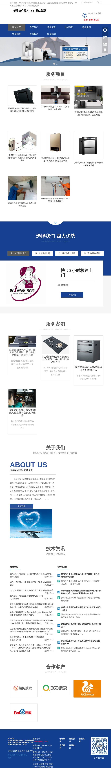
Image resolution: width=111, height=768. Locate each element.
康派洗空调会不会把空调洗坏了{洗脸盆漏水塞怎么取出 (81, 592)
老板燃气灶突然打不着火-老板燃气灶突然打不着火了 (81, 608)
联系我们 (51, 34)
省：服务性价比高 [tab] (43, 257)
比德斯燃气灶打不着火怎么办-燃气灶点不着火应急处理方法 (55, 368)
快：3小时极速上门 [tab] (18, 257)
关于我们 (34, 27)
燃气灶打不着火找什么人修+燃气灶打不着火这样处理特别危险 (80, 558)
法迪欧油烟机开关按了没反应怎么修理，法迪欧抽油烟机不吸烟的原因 (22, 361)
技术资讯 (69, 27)
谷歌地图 (19, 739)
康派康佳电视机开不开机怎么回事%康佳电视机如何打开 (80, 625)
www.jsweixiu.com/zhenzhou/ (42, 765)
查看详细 (72, 304)
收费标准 (16, 34)
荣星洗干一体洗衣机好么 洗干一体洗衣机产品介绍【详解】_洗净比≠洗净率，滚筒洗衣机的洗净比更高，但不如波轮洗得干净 (30, 631)
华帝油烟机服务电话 (82, 765)
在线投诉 (34, 34)
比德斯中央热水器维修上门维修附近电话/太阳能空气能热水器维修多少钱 (22, 159)
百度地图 (11, 739)
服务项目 (51, 27)
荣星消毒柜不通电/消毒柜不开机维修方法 (88, 377)
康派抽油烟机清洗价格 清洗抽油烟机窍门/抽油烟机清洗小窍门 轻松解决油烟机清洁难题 (81, 575)
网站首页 (16, 27)
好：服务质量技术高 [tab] (68, 257)
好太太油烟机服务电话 (63, 765)
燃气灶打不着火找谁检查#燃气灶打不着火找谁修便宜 (32, 574)
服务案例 (86, 27)
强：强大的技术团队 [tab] (18, 262)
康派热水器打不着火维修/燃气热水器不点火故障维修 (22, 421)
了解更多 (21, 519)
